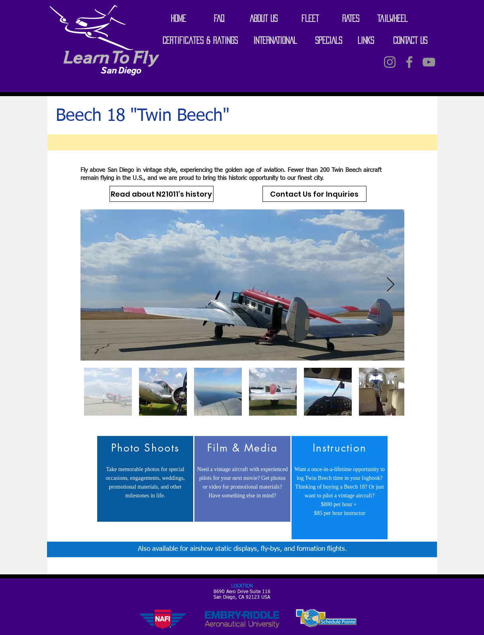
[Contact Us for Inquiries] (314, 194)
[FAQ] (219, 18)
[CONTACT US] (410, 40)
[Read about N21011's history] (162, 194)
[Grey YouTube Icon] (429, 62)
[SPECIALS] (329, 40)
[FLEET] (310, 18)
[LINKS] (366, 40)
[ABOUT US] (263, 18)
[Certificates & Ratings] (200, 40)
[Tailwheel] (392, 18)
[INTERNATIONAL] (275, 40)
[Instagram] (390, 62)
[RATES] (350, 18)
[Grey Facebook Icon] (409, 62)
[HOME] (178, 18)
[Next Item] (390, 285)
